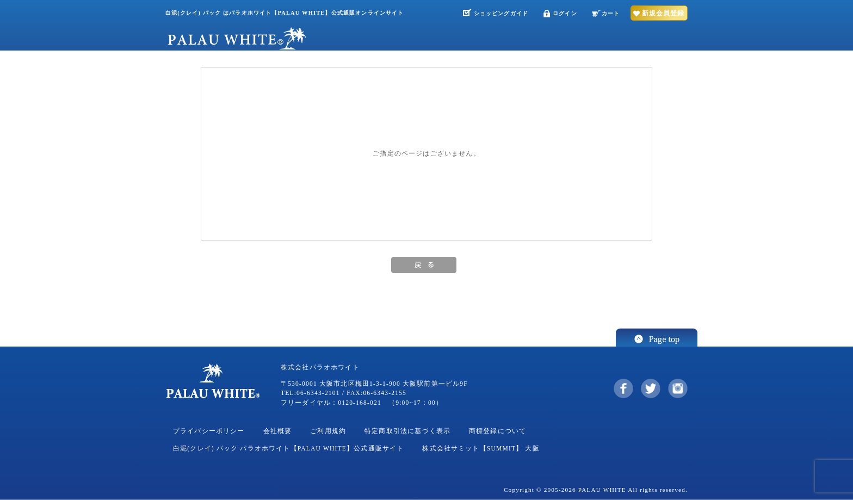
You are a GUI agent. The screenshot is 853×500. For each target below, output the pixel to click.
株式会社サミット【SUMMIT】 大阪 (480, 448)
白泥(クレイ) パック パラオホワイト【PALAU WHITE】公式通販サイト (288, 448)
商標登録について (497, 431)
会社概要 (277, 431)
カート (611, 13)
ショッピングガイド (501, 13)
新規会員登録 (663, 13)
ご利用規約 (328, 431)
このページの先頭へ (656, 337)
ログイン (565, 13)
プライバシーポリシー (209, 431)
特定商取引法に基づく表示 (407, 431)
